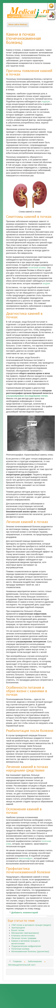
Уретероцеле (18, 927)
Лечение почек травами (23, 938)
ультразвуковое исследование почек (27, 396)
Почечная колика (20, 948)
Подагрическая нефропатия (26, 946)
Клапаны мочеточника (23, 935)
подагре (45, 101)
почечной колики (37, 267)
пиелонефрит (25, 858)
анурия (46, 283)
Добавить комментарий (24, 912)
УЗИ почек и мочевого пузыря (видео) (31, 925)
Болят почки (17, 930)
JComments (50, 916)
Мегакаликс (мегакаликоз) (25, 933)
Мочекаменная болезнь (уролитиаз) (30, 951)
